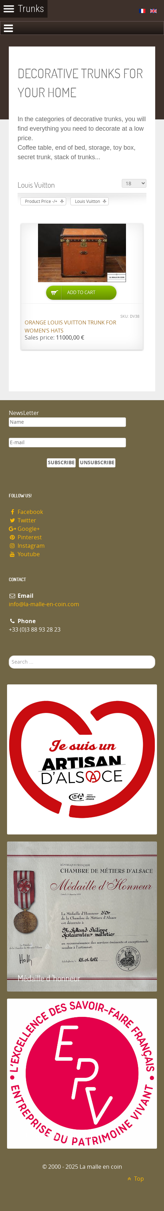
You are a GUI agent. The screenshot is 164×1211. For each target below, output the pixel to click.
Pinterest (25, 537)
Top (134, 1178)
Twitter (22, 520)
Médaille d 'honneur (49, 978)
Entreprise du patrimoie (56, 1135)
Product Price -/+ (41, 201)
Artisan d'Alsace (43, 820)
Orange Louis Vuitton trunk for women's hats (70, 326)
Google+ (24, 529)
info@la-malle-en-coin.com (44, 604)
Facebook (26, 512)
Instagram (27, 545)
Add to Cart (81, 292)
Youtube (24, 554)
